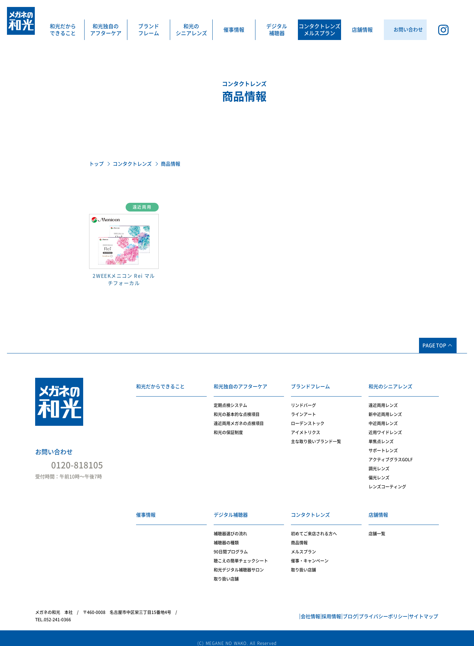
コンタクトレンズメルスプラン (319, 30)
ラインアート (303, 410)
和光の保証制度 (228, 428)
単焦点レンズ (381, 438)
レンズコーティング (387, 483)
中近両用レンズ (383, 419)
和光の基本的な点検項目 (237, 410)
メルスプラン (303, 544)
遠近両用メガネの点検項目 (239, 419)
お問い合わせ (54, 452)
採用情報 (299, 608)
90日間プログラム (231, 544)
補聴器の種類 (226, 535)
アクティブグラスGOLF (391, 456)
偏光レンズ (379, 474)
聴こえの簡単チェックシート (241, 553)
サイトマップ (419, 608)
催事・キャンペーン (310, 553)
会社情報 (268, 608)
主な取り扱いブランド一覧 (316, 438)
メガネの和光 (21, 21)
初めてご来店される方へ (314, 526)
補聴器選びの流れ (230, 526)
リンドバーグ (303, 401)
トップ (96, 163)
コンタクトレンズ (132, 163)
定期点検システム (230, 401)
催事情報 (233, 29)
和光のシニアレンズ (191, 30)
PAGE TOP (434, 345)
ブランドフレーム (148, 30)
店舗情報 (362, 29)
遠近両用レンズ (383, 401)
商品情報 (299, 535)
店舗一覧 (377, 526)
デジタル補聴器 (276, 30)
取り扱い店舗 (226, 571)
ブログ (326, 608)
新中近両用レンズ (385, 410)
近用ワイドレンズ (385, 428)
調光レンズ (379, 465)
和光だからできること (63, 30)
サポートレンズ (383, 447)
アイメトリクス (305, 428)
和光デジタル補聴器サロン (239, 562)
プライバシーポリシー (369, 608)
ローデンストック (307, 419)
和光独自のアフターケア (105, 30)
